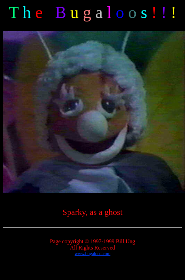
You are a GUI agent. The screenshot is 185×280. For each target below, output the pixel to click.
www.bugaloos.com (92, 253)
